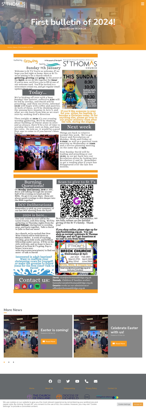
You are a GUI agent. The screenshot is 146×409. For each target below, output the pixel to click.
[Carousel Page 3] (13, 362)
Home (9, 47)
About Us (49, 388)
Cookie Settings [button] (124, 404)
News (15, 47)
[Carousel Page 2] (8, 362)
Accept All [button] (138, 404)
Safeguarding (69, 388)
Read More (49, 341)
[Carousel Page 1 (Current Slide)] (4, 362)
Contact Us (112, 388)
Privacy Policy (91, 388)
